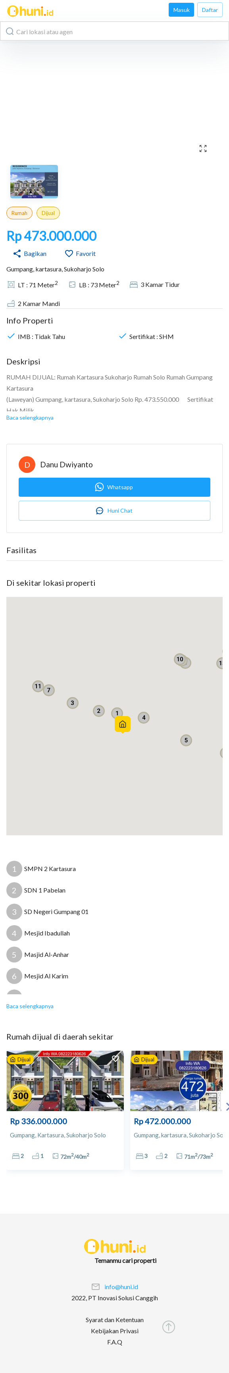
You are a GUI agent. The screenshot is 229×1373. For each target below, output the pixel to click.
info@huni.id (121, 1286)
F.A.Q (114, 1342)
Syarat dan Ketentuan (115, 1319)
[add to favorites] (115, 1060)
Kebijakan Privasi (115, 1330)
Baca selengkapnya (30, 417)
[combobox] (114, 31)
